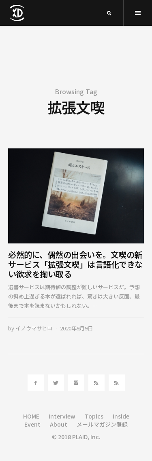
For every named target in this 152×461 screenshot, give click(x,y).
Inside (121, 416)
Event (32, 424)
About (58, 424)
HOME (31, 416)
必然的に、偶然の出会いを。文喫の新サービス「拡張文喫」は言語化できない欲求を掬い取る (75, 264)
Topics (94, 416)
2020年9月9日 (76, 328)
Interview (62, 416)
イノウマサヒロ (33, 328)
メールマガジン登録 (102, 424)
